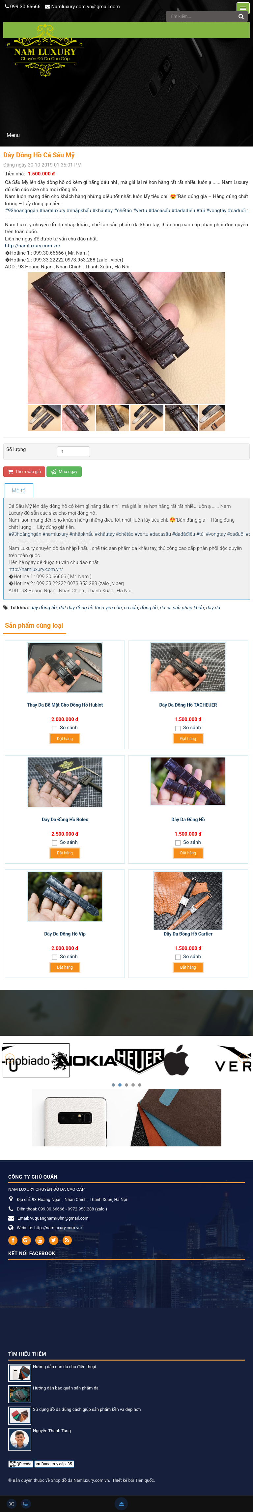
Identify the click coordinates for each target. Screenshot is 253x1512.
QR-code (20, 1464)
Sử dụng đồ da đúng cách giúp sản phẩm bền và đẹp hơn (87, 1409)
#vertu (140, 211)
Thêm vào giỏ (24, 471)
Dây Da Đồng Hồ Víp (65, 934)
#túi (200, 211)
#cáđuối (237, 211)
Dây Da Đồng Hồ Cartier (188, 934)
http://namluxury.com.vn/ (33, 246)
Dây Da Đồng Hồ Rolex (65, 819)
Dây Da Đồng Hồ (188, 819)
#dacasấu (159, 211)
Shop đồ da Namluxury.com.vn (80, 1480)
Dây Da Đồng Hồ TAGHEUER (188, 705)
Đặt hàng (65, 738)
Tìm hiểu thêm (27, 1354)
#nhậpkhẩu (79, 211)
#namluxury (53, 211)
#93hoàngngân (21, 211)
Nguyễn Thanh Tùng (52, 1430)
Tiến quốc (144, 1480)
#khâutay (103, 211)
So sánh (68, 728)
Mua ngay (64, 471)
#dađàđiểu (183, 211)
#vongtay (216, 211)
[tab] (18, 490)
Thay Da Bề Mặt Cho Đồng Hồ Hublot (65, 705)
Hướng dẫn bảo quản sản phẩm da (65, 1388)
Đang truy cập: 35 (54, 1464)
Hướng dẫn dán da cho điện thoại (64, 1366)
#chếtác (123, 211)
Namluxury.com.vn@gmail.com (85, 7)
